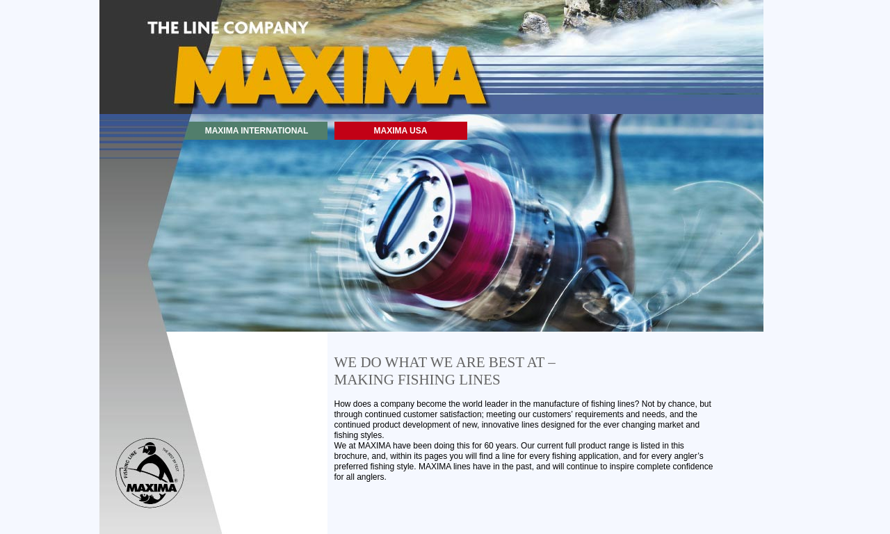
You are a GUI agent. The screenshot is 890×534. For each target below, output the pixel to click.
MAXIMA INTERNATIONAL (257, 131)
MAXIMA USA (401, 131)
